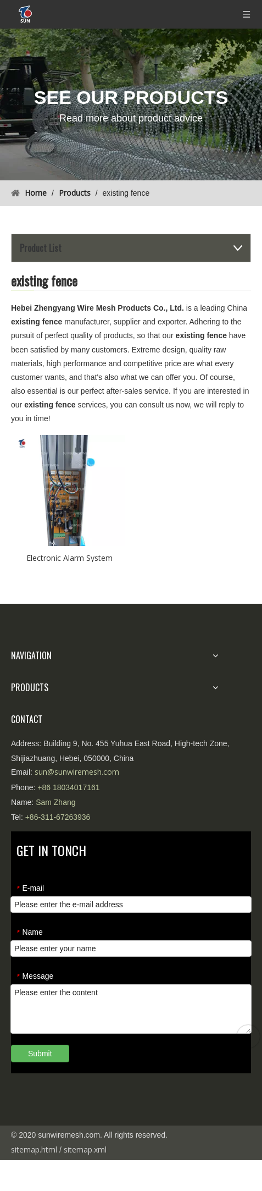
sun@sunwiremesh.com (77, 772)
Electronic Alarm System (69, 557)
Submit (40, 1053)
